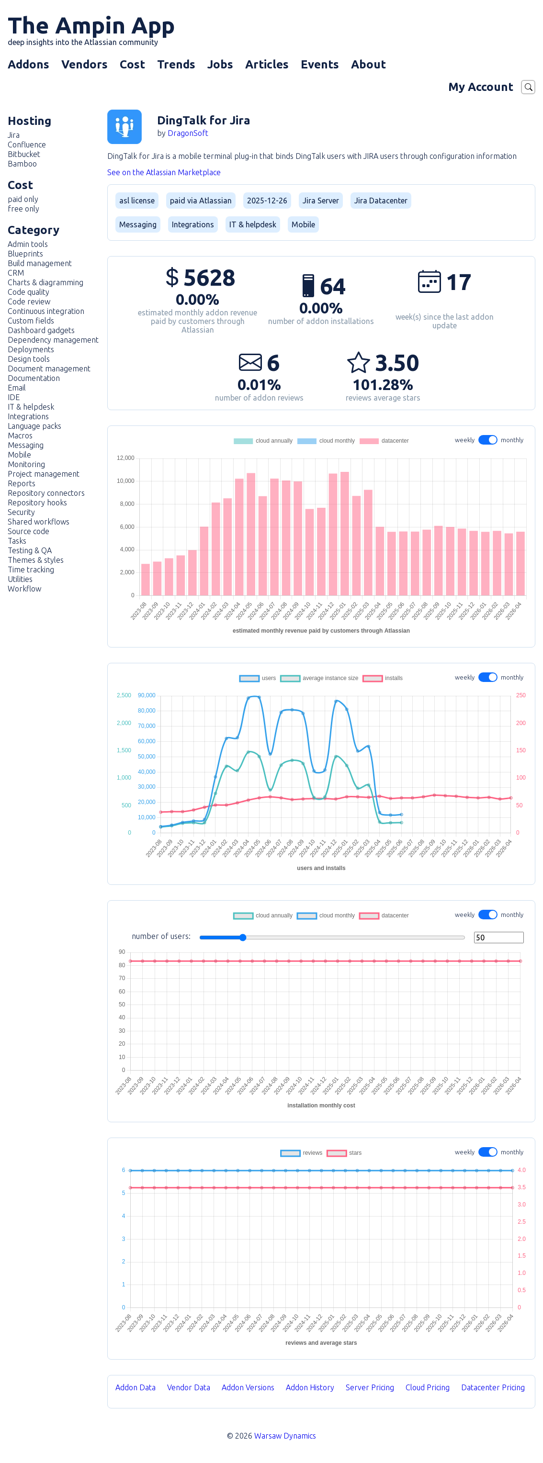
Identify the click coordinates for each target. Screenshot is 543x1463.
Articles (267, 64)
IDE (14, 397)
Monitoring (26, 464)
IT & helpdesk (31, 406)
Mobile (19, 454)
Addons (28, 64)
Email (17, 387)
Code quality (28, 292)
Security (21, 512)
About (368, 64)
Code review (29, 301)
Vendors (84, 64)
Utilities (20, 579)
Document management (49, 368)
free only (23, 208)
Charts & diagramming (45, 282)
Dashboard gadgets (41, 330)
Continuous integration (46, 311)
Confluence (27, 144)
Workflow (24, 588)
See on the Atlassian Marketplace (164, 172)
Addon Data (135, 1387)
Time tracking (31, 569)
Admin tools (28, 244)
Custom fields (31, 320)
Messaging (26, 445)
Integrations (28, 416)
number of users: (328, 937)
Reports (21, 483)
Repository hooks (37, 502)
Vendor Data (188, 1387)
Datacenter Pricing (493, 1387)
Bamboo (22, 163)
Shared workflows (38, 521)
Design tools (29, 359)
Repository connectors (46, 493)
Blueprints (25, 253)
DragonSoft (188, 133)
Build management (40, 263)
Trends (176, 64)
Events (320, 64)
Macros (20, 435)
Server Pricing (370, 1387)
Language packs (34, 426)
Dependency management (53, 339)
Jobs (220, 64)
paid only (23, 199)
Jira (14, 135)
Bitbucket (24, 154)
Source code (28, 531)
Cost (132, 64)
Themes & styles (36, 560)
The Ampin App (91, 29)
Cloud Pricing (428, 1387)
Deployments (31, 349)
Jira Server (321, 200)
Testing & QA (30, 550)
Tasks (17, 540)
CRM (16, 272)
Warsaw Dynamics (285, 1435)
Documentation (34, 378)
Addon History (310, 1387)
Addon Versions (248, 1387)
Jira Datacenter (380, 200)
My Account (480, 86)
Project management (43, 473)
